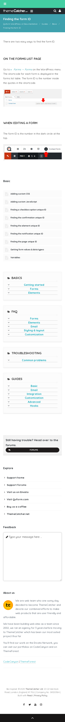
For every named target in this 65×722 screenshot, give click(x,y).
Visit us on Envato (18, 492)
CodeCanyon (10, 661)
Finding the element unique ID (25, 226)
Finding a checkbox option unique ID (28, 209)
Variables (15, 257)
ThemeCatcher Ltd (34, 689)
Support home (15, 477)
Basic (34, 386)
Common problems (34, 360)
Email (34, 326)
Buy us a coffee (16, 506)
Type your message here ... (25, 537)
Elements (34, 292)
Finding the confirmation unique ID (27, 217)
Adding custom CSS (20, 194)
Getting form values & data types (27, 249)
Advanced (34, 401)
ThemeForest (28, 661)
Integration (34, 394)
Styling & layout (34, 330)
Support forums (16, 484)
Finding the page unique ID (24, 241)
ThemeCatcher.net (18, 513)
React (30, 695)
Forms (34, 288)
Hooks (34, 405)
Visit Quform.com (18, 499)
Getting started (34, 284)
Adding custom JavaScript (24, 202)
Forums (23, 450)
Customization (34, 334)
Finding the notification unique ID (27, 233)
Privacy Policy (40, 695)
